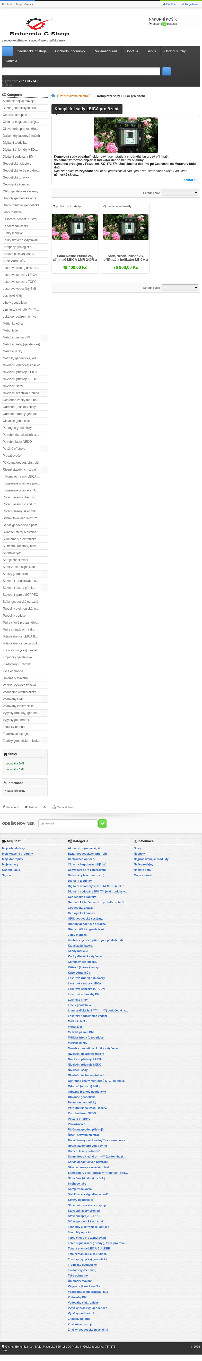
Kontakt (7, 4)
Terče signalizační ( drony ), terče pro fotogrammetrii (25, 634)
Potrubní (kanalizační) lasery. (23, 439)
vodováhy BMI (15, 774)
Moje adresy (10, 870)
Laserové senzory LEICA (20, 279)
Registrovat (192, 4)
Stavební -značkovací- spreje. (23, 585)
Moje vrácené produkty (17, 860)
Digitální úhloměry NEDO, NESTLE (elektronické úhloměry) (25, 154)
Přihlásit (171, 4)
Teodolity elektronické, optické (23, 613)
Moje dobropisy (12, 865)
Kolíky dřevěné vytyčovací (21, 244)
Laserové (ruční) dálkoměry (21, 272)
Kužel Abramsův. (14, 265)
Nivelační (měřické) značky (21, 370)
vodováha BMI (15, 768)
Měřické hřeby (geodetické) (21, 349)
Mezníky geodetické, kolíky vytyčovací (25, 363)
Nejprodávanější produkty (151, 865)
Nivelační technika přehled (21, 397)
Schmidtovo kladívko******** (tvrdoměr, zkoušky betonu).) (25, 523)
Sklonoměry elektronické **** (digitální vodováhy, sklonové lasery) (25, 544)
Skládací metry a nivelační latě (24, 537)
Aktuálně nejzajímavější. (19, 105)
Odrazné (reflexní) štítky (19, 411)
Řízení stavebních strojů (19, 474)
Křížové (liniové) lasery (18, 258)
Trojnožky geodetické (17, 662)
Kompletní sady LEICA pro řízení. (26, 481)
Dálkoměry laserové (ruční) (21, 140)
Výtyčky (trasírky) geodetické (22, 717)
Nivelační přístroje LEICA (20, 377)
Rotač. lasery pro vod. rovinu (22, 509)
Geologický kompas (16, 189)
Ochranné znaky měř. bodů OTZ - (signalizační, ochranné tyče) (25, 404)
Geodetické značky (16, 182)
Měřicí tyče (10, 335)
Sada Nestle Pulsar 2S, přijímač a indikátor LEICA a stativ (126, 263)
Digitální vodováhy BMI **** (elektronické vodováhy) (25, 161)
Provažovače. (12, 460)
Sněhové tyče (12, 557)
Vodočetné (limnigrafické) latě (23, 697)
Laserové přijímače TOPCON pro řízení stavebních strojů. (26, 495)
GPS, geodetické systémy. (21, 196)
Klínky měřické (13, 238)
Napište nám (142, 876)
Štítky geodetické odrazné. (21, 606)
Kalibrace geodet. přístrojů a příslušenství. (25, 224)
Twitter (33, 816)
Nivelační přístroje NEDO (20, 384)
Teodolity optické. (15, 620)
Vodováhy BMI (13, 703)
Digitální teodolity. (15, 147)
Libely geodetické (15, 307)
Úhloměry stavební (16, 683)
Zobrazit (189, 184)
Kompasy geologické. (17, 251)
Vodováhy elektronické (18, 710)
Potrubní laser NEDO (17, 446)
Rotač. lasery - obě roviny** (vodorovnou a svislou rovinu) (25, 502)
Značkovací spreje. (16, 738)
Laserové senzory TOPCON (22, 286)
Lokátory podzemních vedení (22, 321)
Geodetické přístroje (32, 56)
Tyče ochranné (13, 676)
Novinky (139, 860)
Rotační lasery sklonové (19, 516)
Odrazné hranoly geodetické (22, 418)
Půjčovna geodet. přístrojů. (21, 467)
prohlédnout (67, 212)
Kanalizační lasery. (16, 231)
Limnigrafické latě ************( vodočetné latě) (25, 314)
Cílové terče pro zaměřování (22, 133)
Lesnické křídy (13, 300)
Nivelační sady (13, 391)
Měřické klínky (12, 356)
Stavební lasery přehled (19, 592)
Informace (15, 790)
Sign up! (7, 881)
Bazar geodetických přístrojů (22, 112)
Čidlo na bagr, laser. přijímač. (23, 126)
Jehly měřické (12, 217)
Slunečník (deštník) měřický (22, 550)
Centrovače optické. (16, 119)
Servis (151, 56)
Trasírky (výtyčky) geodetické (23, 655)
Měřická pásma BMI (16, 342)
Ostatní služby (175, 56)
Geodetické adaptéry (17, 168)
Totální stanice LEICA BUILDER (24, 641)
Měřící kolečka (13, 328)
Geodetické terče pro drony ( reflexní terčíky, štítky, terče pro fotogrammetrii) (25, 175)
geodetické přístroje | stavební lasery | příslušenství (25, 32)
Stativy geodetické (15, 578)
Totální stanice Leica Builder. (22, 648)
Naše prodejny (16, 797)
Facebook (12, 816)
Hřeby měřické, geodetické (21, 210)
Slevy (137, 854)
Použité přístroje (14, 453)
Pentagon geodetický (17, 432)
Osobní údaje (11, 876)
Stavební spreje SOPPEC (20, 599)
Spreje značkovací (15, 564)
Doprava (132, 56)
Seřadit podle (151, 197)
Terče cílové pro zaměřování (22, 627)
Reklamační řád (105, 56)
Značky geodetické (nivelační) (23, 745)
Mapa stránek (24, 4)
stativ (120, 161)
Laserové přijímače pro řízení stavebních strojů (26, 488)
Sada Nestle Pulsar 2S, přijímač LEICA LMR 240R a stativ (75, 263)
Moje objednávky (13, 854)
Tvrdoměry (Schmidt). (17, 669)
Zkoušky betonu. (14, 731)
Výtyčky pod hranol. (16, 724)
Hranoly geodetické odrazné (22, 203)
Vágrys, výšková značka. (20, 690)
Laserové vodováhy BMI (19, 293)
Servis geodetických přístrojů (22, 530)
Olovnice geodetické (17, 425)
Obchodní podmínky (70, 56)
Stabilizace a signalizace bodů (23, 571)
